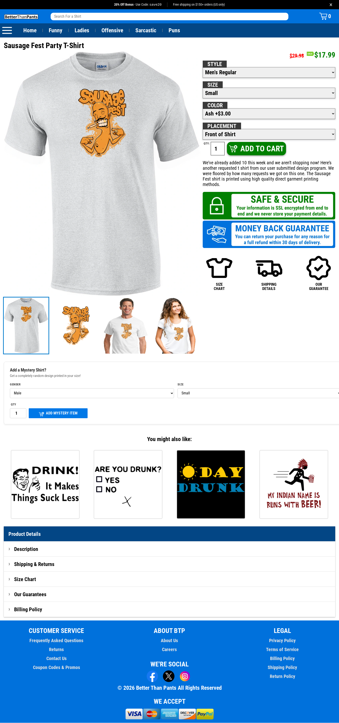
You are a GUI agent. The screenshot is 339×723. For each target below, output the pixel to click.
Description (26, 549)
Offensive (112, 30)
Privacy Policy (282, 641)
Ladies (81, 30)
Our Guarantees (30, 594)
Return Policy (282, 676)
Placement (221, 126)
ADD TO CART (256, 148)
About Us (169, 641)
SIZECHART (219, 268)
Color (215, 105)
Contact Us (56, 658)
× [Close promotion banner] (330, 4)
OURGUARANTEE (318, 268)
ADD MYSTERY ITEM (58, 414)
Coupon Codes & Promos (56, 667)
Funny (55, 30)
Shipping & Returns (34, 564)
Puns (174, 30)
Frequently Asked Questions (56, 641)
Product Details (24, 534)
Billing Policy (28, 610)
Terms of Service (282, 650)
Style (214, 64)
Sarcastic (146, 30)
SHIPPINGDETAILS (269, 268)
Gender (15, 384)
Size (212, 85)
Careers (169, 650)
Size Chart (25, 579)
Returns (56, 650)
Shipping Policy (282, 667)
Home (29, 30)
